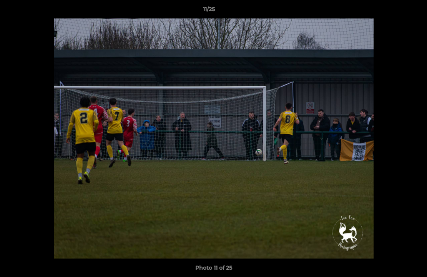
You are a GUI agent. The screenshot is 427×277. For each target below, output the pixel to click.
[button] (394, 11)
